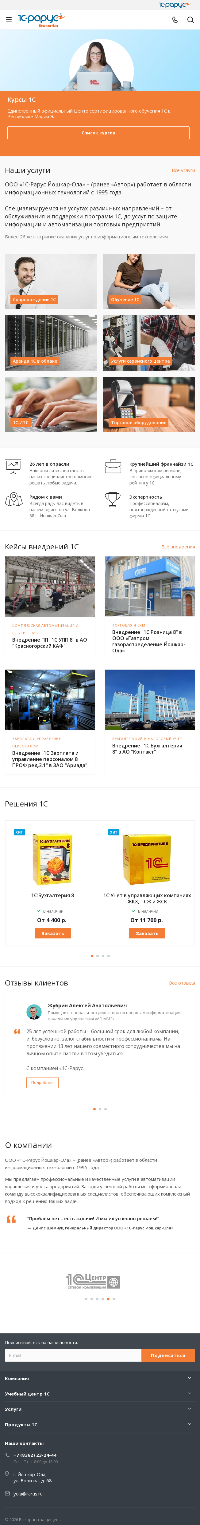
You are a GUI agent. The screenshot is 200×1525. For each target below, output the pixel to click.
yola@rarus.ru (28, 1494)
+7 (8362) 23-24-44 (34, 1455)
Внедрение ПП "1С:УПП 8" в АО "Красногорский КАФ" (49, 643)
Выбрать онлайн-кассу (98, 133)
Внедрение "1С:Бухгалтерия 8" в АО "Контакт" (147, 749)
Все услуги (183, 170)
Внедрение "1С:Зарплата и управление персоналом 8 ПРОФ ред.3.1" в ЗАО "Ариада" (49, 759)
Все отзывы (182, 983)
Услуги (13, 1409)
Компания (17, 1378)
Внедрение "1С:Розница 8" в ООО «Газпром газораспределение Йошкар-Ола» (148, 641)
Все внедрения (178, 547)
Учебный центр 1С (27, 1394)
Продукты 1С (21, 1424)
